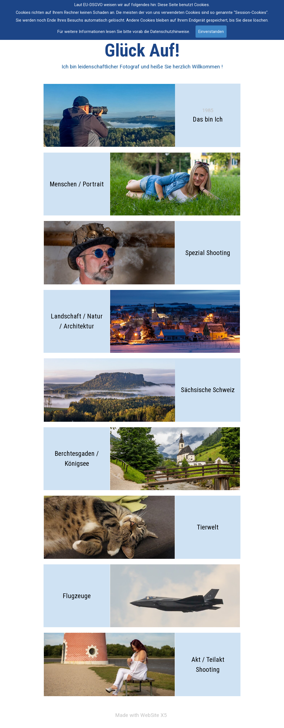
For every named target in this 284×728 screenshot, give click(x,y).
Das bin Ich (208, 119)
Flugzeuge (77, 596)
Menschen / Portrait (77, 184)
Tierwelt (208, 527)
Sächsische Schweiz (208, 390)
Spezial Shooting (207, 253)
